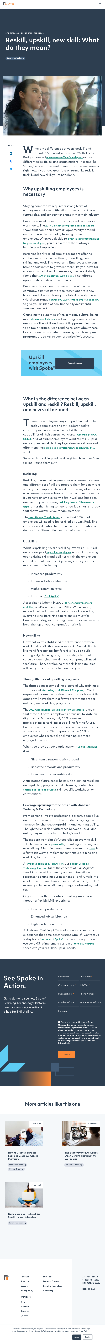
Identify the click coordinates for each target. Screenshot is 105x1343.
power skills (57, 844)
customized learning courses (39, 790)
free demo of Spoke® (51, 939)
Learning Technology (52, 1286)
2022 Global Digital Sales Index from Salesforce (56, 710)
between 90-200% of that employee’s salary (73, 300)
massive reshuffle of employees (64, 158)
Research (25, 1311)
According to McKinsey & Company (62, 690)
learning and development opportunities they (69, 448)
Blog (23, 1302)
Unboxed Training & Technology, (45, 864)
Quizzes (24, 1316)
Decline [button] (87, 1337)
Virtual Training (16, 1169)
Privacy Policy (27, 1291)
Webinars (25, 1307)
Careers (24, 1286)
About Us (25, 1281)
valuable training (87, 747)
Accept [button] (77, 1337)
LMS (92, 849)
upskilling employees (59, 552)
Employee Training (15, 58)
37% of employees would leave (56, 276)
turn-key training (84, 944)
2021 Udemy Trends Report (44, 517)
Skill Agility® (51, 596)
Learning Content (51, 1281)
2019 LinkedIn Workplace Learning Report (69, 226)
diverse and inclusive (43, 319)
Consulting (48, 1291)
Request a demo (75, 363)
